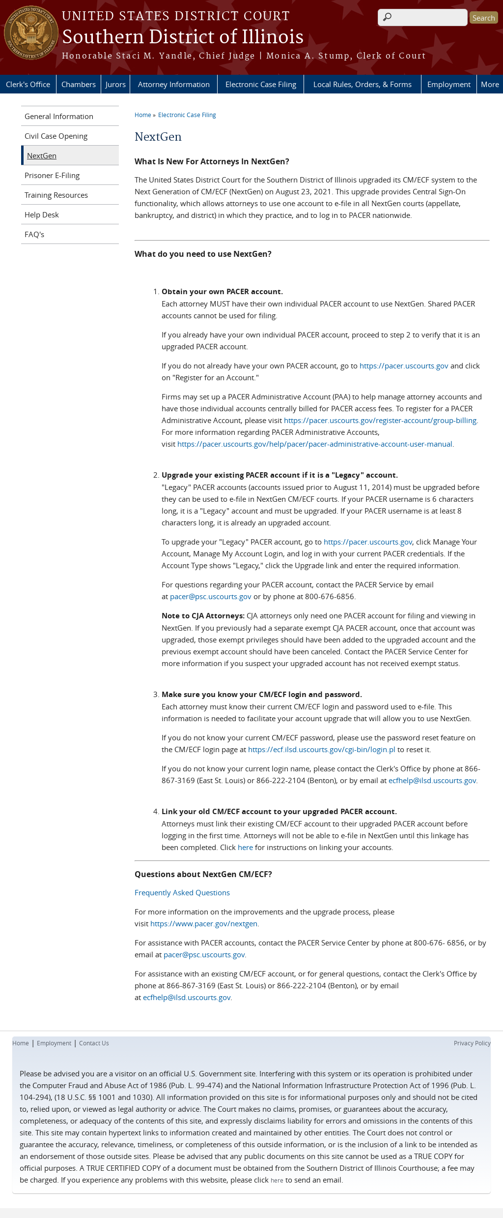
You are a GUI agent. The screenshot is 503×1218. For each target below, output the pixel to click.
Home (143, 115)
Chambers (78, 84)
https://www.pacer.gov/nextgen (203, 923)
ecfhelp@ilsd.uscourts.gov (432, 780)
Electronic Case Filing (260, 84)
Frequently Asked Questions (182, 892)
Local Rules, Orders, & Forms (362, 84)
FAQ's (34, 234)
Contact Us (94, 1043)
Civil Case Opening (56, 136)
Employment (449, 84)
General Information (59, 116)
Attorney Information (174, 84)
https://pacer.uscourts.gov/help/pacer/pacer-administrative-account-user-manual (314, 444)
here (245, 847)
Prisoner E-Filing (52, 175)
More (490, 84)
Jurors (116, 84)
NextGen (41, 155)
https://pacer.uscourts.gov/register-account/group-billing (380, 420)
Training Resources (56, 195)
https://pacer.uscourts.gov (404, 365)
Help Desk (42, 214)
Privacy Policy (472, 1043)
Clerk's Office (28, 84)
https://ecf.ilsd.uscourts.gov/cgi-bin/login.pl (321, 749)
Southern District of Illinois (183, 38)
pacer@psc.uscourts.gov (211, 596)
